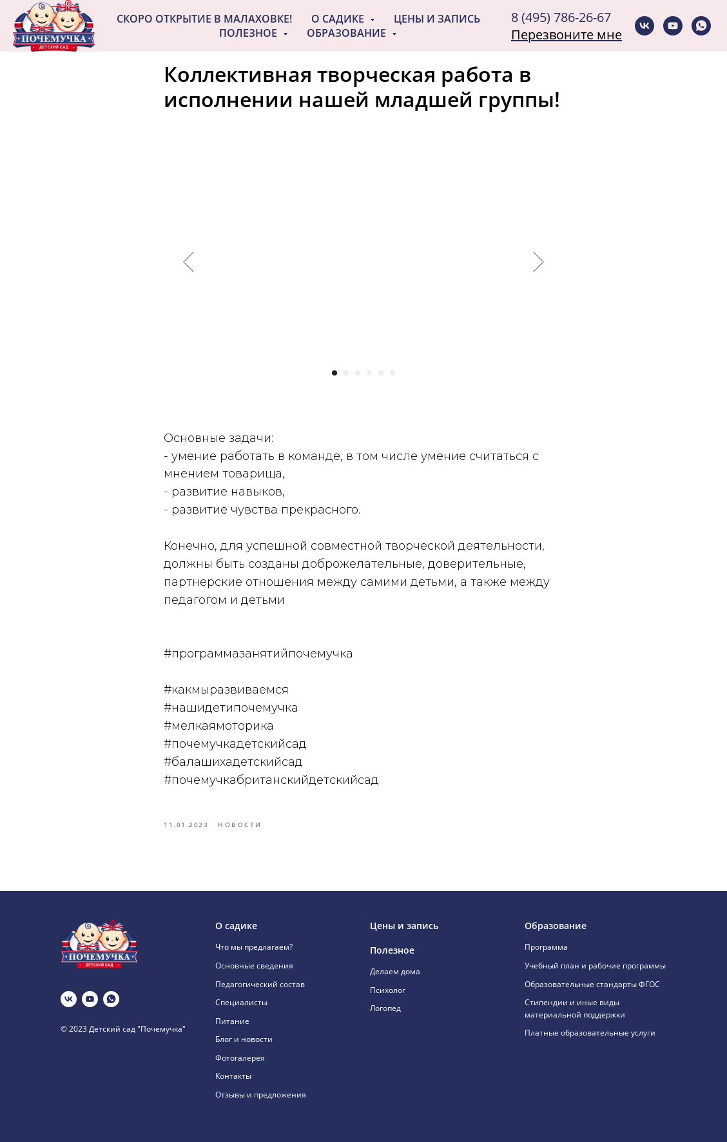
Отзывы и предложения (260, 1094)
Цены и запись (437, 19)
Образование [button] (348, 33)
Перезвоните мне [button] (566, 34)
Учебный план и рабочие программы (595, 965)
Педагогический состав (260, 984)
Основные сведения (254, 965)
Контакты (233, 1075)
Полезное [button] (249, 33)
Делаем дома (395, 971)
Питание (232, 1021)
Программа (546, 946)
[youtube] (673, 25)
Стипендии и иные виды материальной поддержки (575, 1008)
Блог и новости (244, 1039)
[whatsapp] (701, 25)
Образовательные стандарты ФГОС (592, 984)
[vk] (644, 25)
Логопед (385, 1008)
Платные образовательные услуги (590, 1032)
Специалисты (241, 1002)
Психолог (387, 990)
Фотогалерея (240, 1057)
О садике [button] (339, 19)
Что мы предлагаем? (254, 946)
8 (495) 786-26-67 (561, 17)
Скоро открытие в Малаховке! (204, 19)
